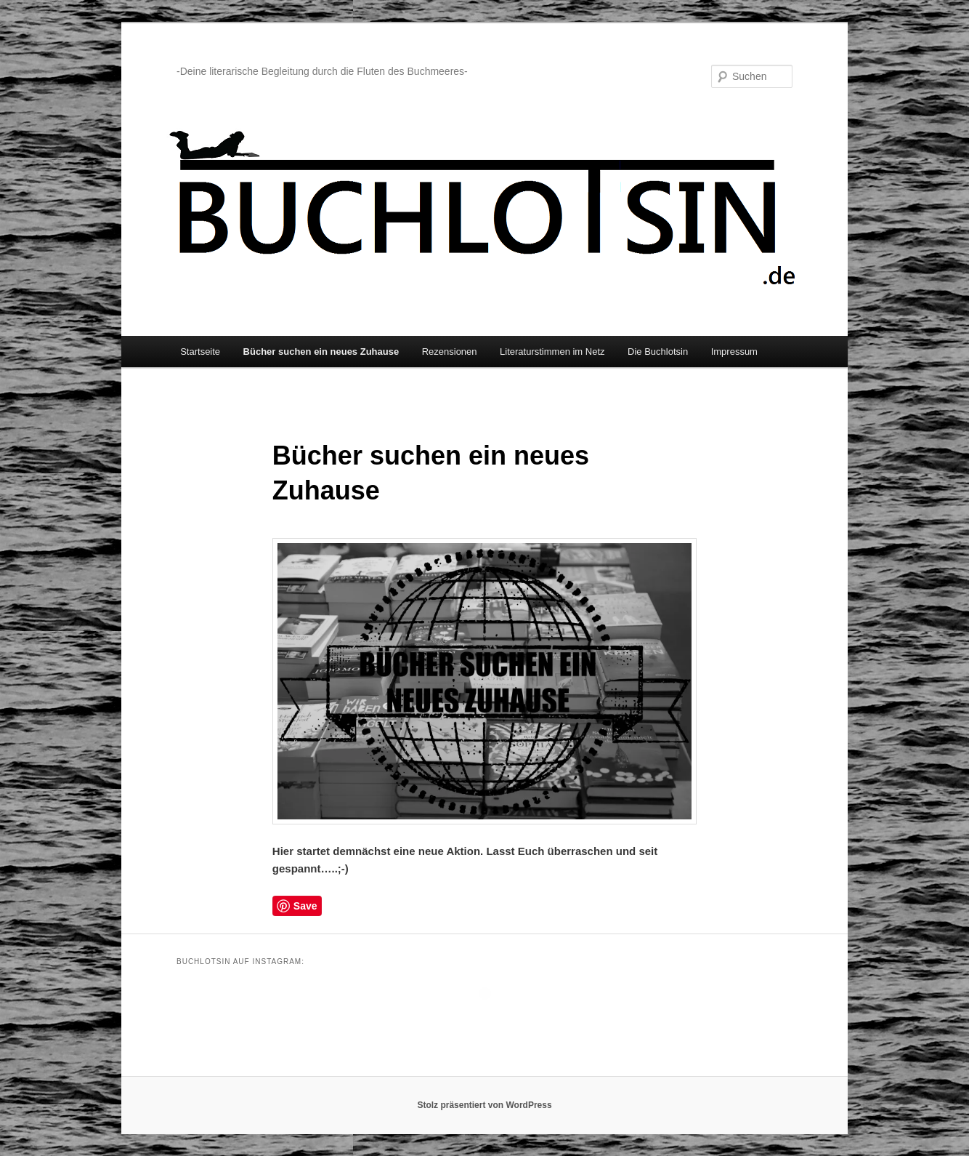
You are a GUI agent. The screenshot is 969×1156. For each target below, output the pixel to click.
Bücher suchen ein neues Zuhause (321, 351)
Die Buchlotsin (658, 351)
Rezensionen (449, 351)
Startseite (200, 351)
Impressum (734, 351)
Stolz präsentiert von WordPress (484, 1105)
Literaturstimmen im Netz (552, 351)
